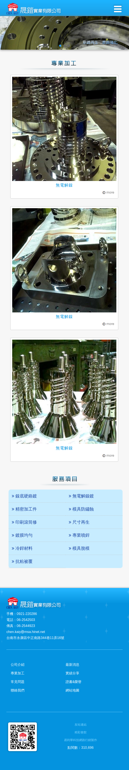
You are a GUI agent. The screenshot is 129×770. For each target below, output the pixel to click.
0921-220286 (27, 614)
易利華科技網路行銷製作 (80, 740)
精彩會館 (81, 732)
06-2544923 (26, 626)
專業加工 (17, 673)
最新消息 (72, 664)
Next (123, 33)
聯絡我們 (17, 690)
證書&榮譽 (74, 682)
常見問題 (17, 682)
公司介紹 (17, 664)
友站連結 (81, 724)
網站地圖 (72, 690)
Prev (5, 33)
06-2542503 (26, 620)
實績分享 (72, 673)
